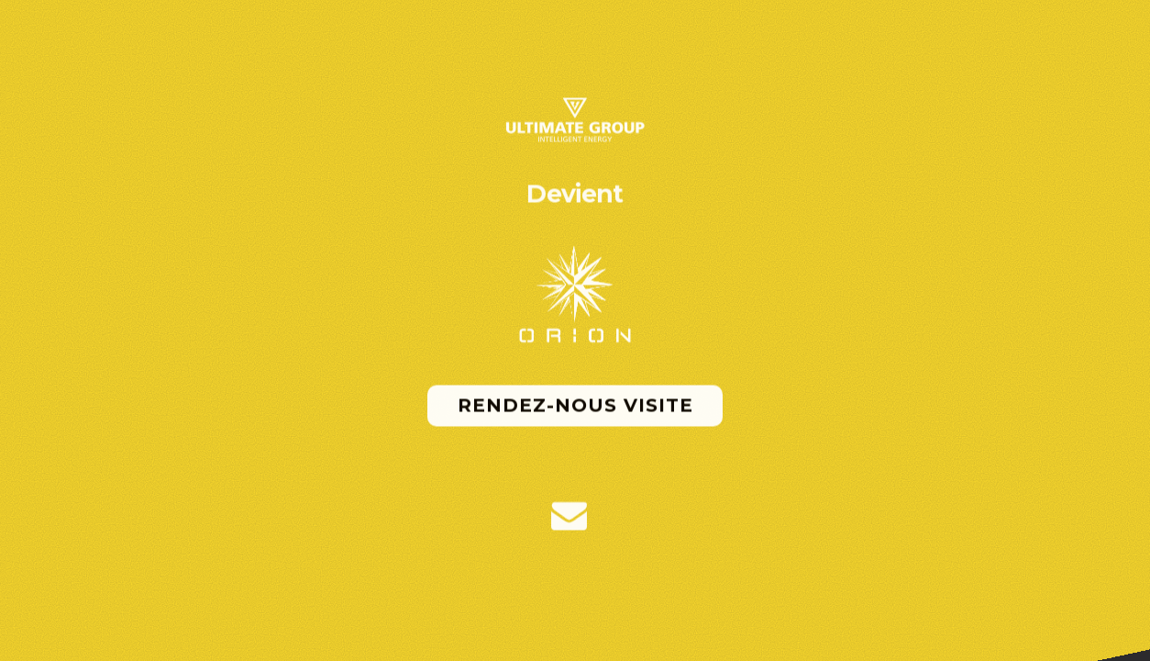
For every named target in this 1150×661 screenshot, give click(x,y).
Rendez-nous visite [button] (575, 406)
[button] (569, 516)
